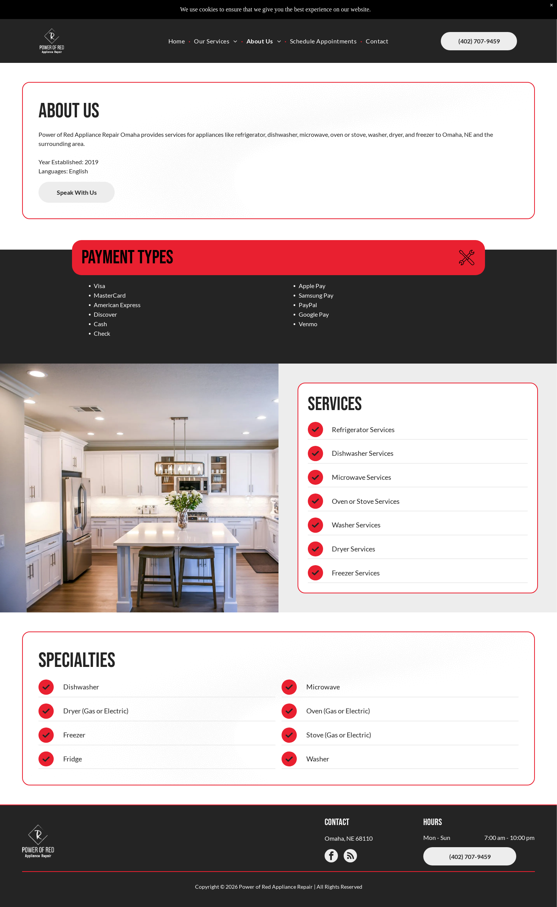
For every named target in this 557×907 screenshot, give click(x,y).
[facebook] (331, 856)
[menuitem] (177, 30)
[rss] (350, 856)
